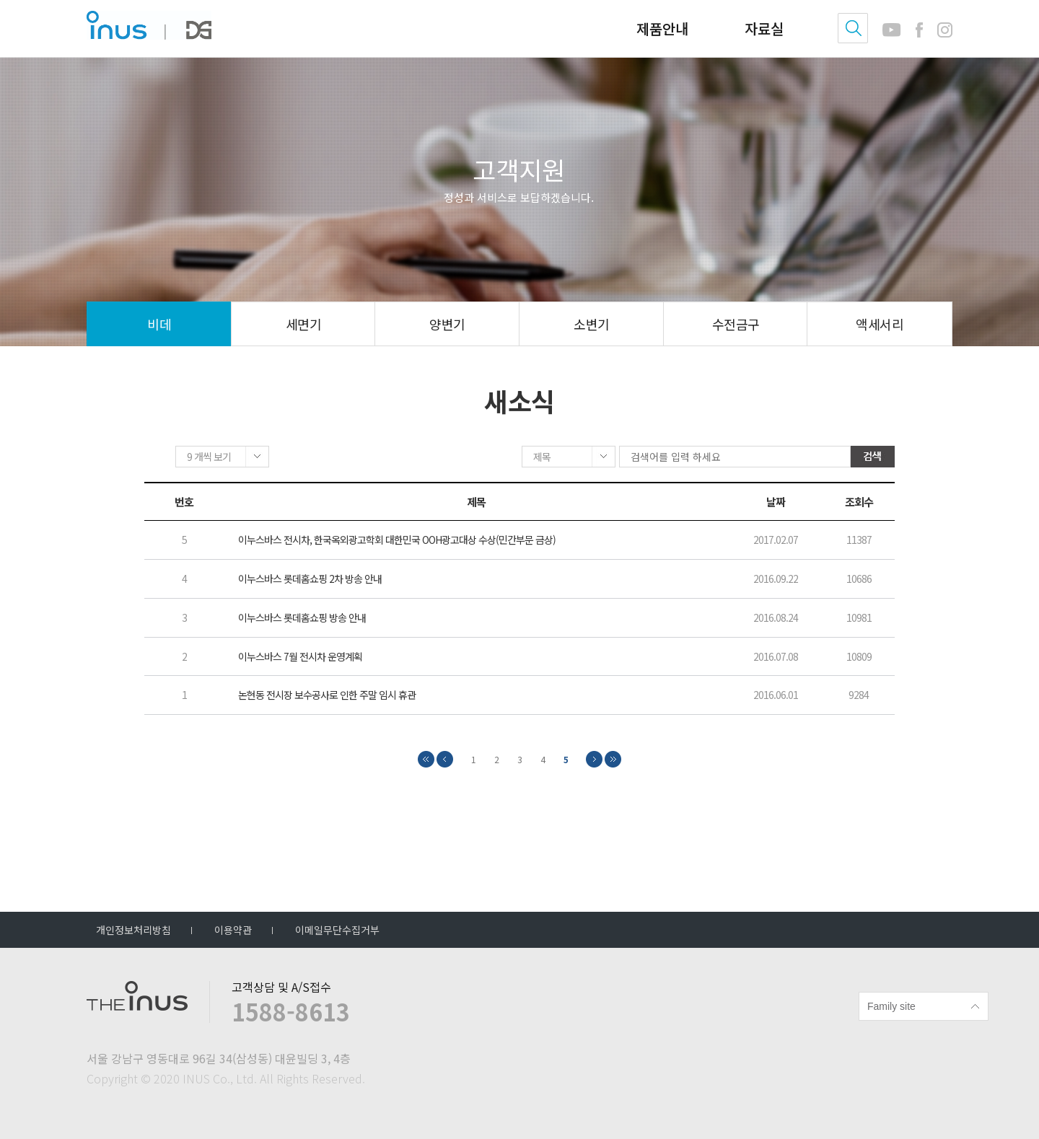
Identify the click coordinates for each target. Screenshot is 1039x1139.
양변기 (447, 324)
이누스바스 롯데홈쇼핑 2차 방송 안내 (310, 580)
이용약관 (233, 930)
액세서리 (879, 324)
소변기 (591, 324)
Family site (891, 1006)
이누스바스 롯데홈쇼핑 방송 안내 (302, 618)
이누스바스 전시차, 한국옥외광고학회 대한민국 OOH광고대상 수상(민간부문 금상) (397, 541)
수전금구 (736, 324)
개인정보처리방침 (133, 930)
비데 (159, 324)
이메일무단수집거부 (337, 930)
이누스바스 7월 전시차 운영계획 (300, 657)
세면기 (303, 324)
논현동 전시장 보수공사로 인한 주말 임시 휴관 (327, 696)
